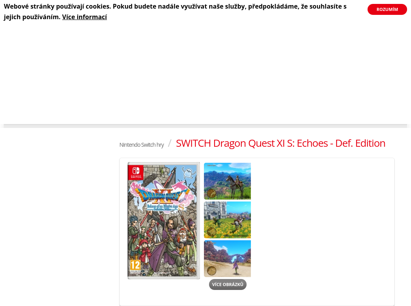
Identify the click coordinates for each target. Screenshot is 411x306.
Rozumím (387, 9)
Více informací (84, 17)
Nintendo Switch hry (141, 144)
